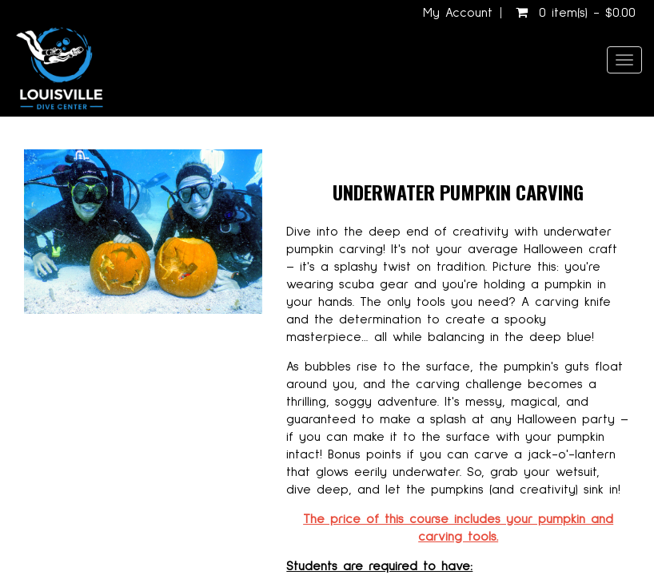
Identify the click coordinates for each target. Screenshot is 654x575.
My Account (457, 12)
